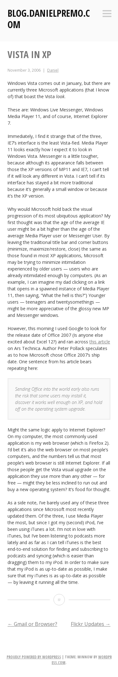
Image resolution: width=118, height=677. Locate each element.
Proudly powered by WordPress (34, 657)
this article (99, 342)
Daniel (53, 70)
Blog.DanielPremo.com (49, 19)
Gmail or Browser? (32, 624)
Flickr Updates (90, 624)
